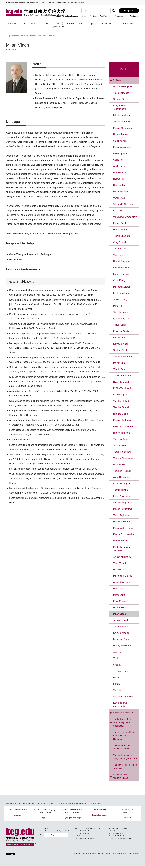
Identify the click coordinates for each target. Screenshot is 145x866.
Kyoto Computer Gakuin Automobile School (72, 810)
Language (128, 11)
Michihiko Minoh (121, 115)
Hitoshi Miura (120, 607)
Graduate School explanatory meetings (70, 16)
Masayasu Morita (122, 645)
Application (128, 23)
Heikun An (118, 179)
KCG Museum (100, 809)
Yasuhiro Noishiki (122, 471)
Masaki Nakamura (122, 128)
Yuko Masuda (120, 563)
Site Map (42, 803)
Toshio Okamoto (121, 236)
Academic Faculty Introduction (23, 36)
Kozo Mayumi (120, 601)
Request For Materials (101, 16)
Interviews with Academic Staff (120, 776)
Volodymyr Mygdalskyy (125, 217)
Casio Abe (118, 160)
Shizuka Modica (121, 633)
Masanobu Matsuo (122, 576)
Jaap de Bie (119, 652)
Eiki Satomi (119, 337)
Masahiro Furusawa (123, 528)
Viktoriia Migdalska (123, 502)
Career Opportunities (57, 25)
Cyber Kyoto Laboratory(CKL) (127, 810)
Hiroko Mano (119, 588)
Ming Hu (117, 306)
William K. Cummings (124, 204)
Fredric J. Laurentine (123, 534)
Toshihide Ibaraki (122, 121)
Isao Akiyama (120, 153)
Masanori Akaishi (122, 147)
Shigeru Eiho (119, 99)
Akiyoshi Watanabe (123, 696)
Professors (41, 36)
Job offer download (11, 803)
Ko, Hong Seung (121, 293)
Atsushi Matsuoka (122, 582)
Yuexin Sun (119, 369)
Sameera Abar (120, 344)
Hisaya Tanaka (120, 134)
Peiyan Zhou (119, 363)
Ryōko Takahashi (122, 388)
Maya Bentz (119, 595)
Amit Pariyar (119, 166)
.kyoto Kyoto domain (80, 803)
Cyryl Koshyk (120, 280)
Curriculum (29, 23)
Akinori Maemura (122, 557)
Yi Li (115, 658)
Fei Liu (116, 684)
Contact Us (134, 16)
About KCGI (13, 23)
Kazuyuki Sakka (121, 331)
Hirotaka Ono (120, 229)
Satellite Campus (87, 23)
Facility (70, 23)
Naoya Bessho (120, 541)
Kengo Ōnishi (120, 223)
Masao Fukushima (122, 509)
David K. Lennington (123, 426)
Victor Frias (119, 198)
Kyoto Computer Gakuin (17, 809)
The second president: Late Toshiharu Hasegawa (124, 735)
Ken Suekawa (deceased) (120, 704)
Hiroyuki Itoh (119, 185)
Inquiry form (55, 835)
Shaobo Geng (120, 299)
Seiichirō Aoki (120, 141)
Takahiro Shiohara (122, 356)
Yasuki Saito (119, 325)
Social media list (95, 803)
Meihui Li (117, 677)
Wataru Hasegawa (122, 86)
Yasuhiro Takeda (121, 401)
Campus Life (105, 23)
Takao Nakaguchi (122, 452)
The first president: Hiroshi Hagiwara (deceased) (122, 722)
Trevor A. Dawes (121, 439)
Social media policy (64, 803)
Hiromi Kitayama (121, 261)
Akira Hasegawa (121, 477)
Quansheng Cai (121, 318)
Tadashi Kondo (121, 312)
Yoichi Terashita (121, 93)
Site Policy (51, 803)
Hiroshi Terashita (121, 433)
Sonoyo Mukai (120, 620)
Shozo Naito (119, 445)
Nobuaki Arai (119, 172)
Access (120, 16)
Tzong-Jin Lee (120, 671)
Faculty (44, 23)
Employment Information (29, 803)
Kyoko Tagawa (120, 394)
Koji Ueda (118, 210)
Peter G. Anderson (122, 496)
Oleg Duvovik (120, 242)
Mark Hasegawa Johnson (121, 549)
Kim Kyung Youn (121, 268)
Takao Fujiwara (121, 515)
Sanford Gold (120, 350)
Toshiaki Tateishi (121, 407)
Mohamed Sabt (121, 639)
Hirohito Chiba (120, 414)
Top (9, 36)
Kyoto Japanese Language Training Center (45, 810)
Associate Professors (123, 713)
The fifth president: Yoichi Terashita (125, 766)
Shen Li (117, 665)
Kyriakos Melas (121, 274)
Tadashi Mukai (120, 626)
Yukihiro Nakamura (123, 458)
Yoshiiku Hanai (120, 490)
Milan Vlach (119, 614)
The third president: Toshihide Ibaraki (122, 747)
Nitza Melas (119, 464)
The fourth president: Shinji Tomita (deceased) (125, 757)
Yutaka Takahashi (122, 375)
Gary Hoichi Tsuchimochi (119, 107)
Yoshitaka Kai (120, 248)
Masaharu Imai (121, 191)
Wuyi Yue (118, 255)
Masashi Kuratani (122, 287)
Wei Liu (117, 690)
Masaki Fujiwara (121, 521)
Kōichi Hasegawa (122, 483)
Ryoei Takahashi (121, 382)
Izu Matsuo (119, 569)
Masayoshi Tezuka (122, 420)
